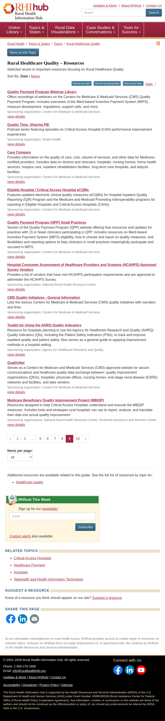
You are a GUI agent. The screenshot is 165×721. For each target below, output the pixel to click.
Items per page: (20, 455)
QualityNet (15, 363)
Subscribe (85, 527)
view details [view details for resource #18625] (16, 144)
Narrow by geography (107, 83)
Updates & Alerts (105, 5)
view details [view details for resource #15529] (16, 182)
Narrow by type (81, 83)
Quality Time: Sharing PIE (28, 125)
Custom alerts (20, 536)
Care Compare (19, 152)
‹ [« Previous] (10, 438)
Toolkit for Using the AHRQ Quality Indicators (44, 325)
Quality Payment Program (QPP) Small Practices (46, 222)
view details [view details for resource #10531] (16, 214)
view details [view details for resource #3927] (16, 354)
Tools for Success (131, 29)
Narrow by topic (133, 83)
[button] (10, 618)
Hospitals (21, 572)
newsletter (50, 509)
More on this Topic (23, 52)
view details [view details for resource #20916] (16, 116)
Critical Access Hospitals (32, 558)
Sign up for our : (38, 509)
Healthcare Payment (29, 565)
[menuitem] (14, 29)
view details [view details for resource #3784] (16, 392)
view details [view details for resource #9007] (16, 257)
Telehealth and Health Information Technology (48, 579)
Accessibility (11, 685)
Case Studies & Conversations (100, 29)
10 (78, 438)
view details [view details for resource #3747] (16, 425)
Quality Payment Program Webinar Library (41, 92)
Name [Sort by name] (35, 76)
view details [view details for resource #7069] (16, 289)
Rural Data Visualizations (65, 29)
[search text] (113, 12)
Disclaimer (30, 685)
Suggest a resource (107, 598)
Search (154, 12)
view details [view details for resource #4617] (16, 317)
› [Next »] (85, 438)
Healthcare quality (29, 482)
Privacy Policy (49, 685)
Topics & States (36, 29)
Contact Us (154, 5)
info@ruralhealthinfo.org (29, 671)
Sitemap (67, 685)
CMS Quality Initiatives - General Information (43, 297)
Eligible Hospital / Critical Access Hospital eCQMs (48, 190)
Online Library (14, 29)
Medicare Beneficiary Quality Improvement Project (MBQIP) (55, 400)
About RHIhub (131, 5)
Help (151, 84)
